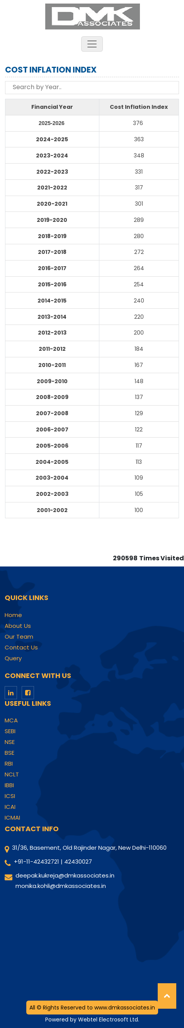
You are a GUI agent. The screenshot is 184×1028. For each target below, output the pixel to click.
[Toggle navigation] (92, 44)
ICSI (10, 796)
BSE (9, 753)
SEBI (10, 731)
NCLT (12, 774)
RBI (9, 764)
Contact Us (21, 647)
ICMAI (12, 818)
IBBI (9, 785)
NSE (10, 742)
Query (13, 658)
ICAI (10, 807)
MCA (11, 720)
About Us (18, 626)
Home (13, 615)
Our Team (19, 637)
